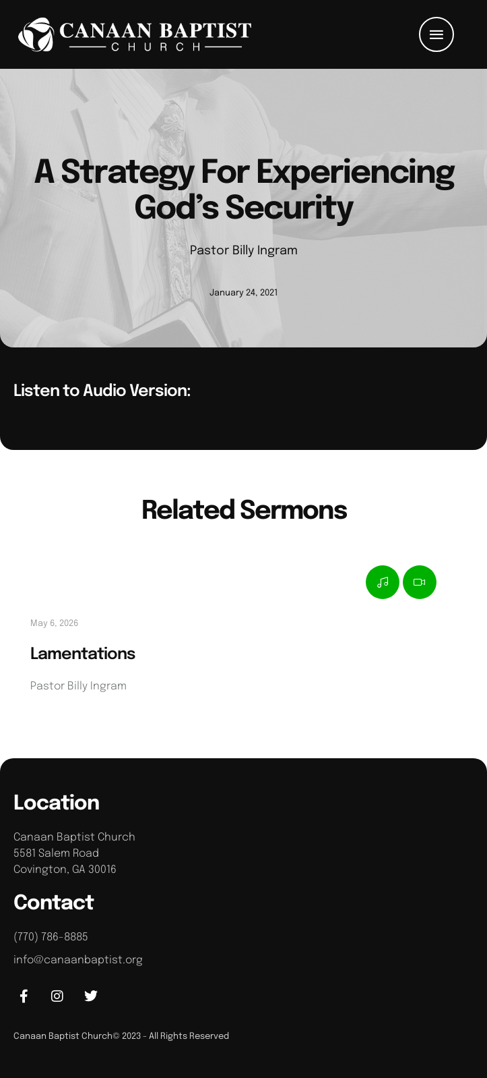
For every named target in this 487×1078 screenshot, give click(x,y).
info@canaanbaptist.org (78, 960)
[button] (436, 34)
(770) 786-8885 (50, 937)
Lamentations (82, 654)
